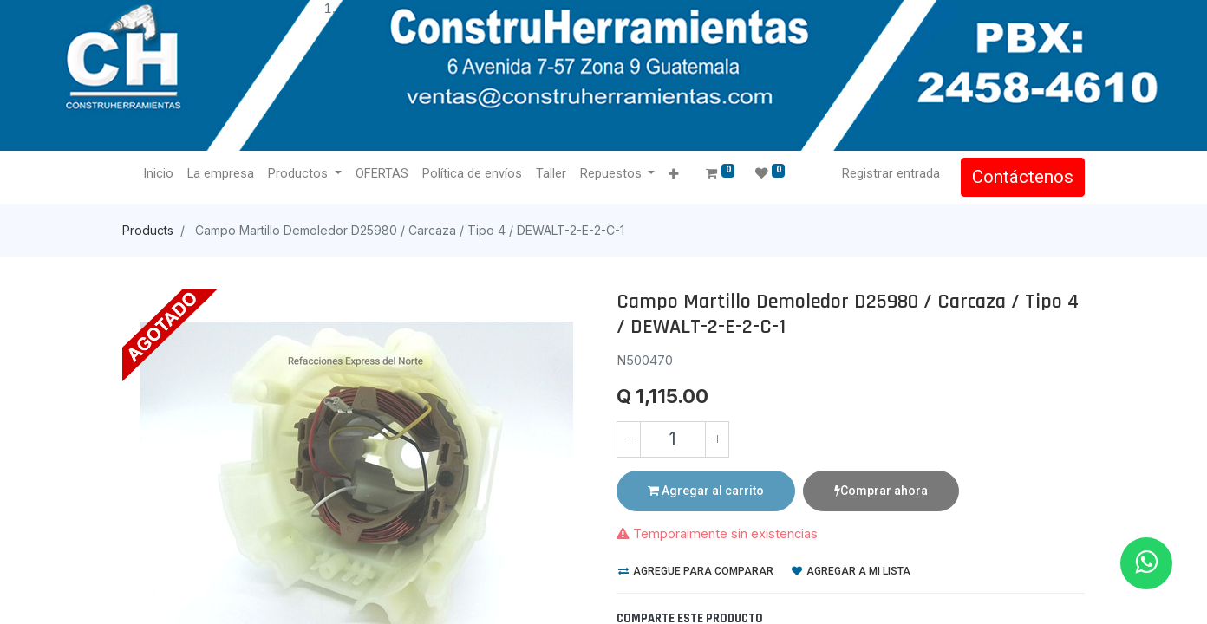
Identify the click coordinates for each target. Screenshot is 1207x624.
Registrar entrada (891, 173)
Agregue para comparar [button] (695, 571)
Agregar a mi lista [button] (851, 571)
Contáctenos (1022, 176)
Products (147, 230)
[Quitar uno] (628, 439)
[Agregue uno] (717, 439)
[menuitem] (158, 174)
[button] (673, 175)
